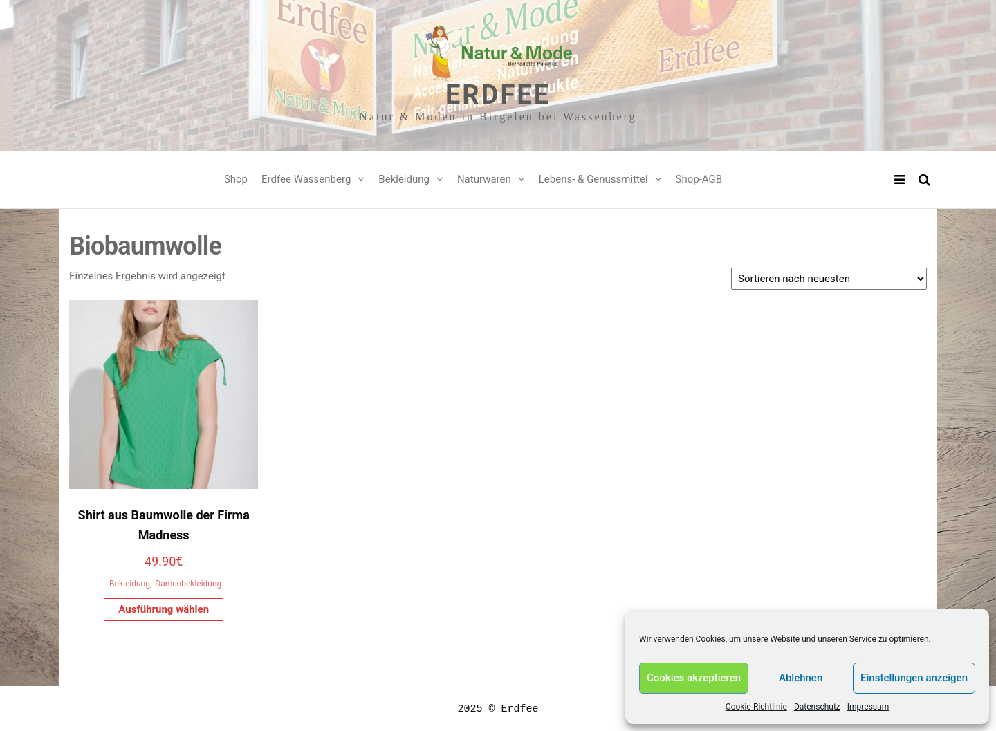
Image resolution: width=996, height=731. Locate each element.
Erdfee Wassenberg (306, 179)
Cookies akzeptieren (694, 678)
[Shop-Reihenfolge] (829, 279)
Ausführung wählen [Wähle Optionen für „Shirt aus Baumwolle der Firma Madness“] (163, 609)
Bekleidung (404, 179)
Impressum (868, 707)
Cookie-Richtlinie (756, 707)
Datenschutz (817, 707)
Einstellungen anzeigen (914, 678)
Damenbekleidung (188, 584)
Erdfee (498, 95)
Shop (236, 179)
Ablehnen (800, 678)
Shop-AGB (699, 179)
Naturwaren (484, 179)
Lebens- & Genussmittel (593, 179)
